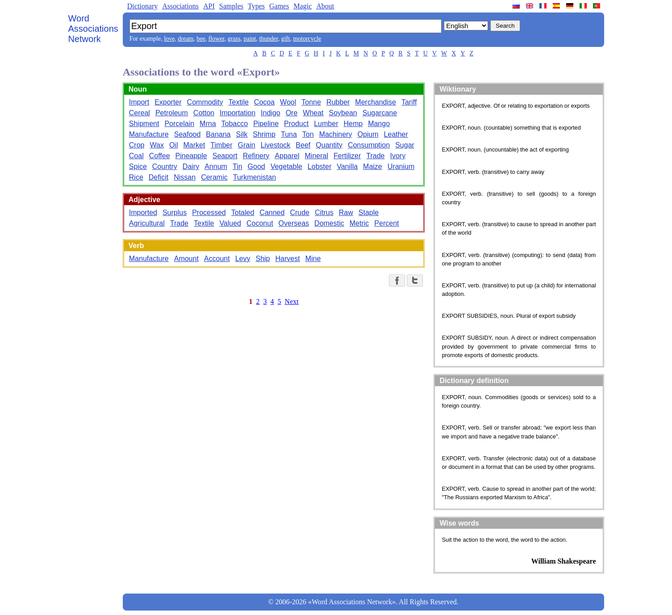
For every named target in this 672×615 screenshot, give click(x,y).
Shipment (144, 123)
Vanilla (347, 166)
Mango (379, 123)
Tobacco (234, 123)
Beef (303, 145)
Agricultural (147, 223)
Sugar (404, 145)
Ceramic (214, 177)
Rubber (338, 102)
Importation (237, 113)
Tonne (311, 102)
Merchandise (375, 102)
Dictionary (142, 6)
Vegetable (286, 166)
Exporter (167, 102)
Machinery (335, 134)
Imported (143, 212)
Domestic (329, 223)
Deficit (158, 177)
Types (256, 6)
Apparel (287, 156)
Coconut (259, 223)
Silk (242, 134)
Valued (230, 223)
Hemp (353, 123)
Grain (246, 145)
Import (139, 102)
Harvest (287, 258)
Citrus (324, 212)
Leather (396, 134)
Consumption (369, 145)
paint (249, 38)
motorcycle (307, 38)
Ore (292, 113)
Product (296, 123)
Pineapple (191, 156)
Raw (346, 212)
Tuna (289, 134)
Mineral (316, 156)
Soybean (343, 113)
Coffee (159, 156)
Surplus (175, 212)
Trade (375, 156)
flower (217, 38)
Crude (299, 212)
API (209, 6)
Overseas (294, 223)
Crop (137, 145)
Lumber (326, 123)
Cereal (139, 113)
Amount (186, 258)
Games (279, 6)
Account (217, 258)
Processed (209, 212)
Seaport (225, 156)
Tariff (409, 102)
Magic (302, 6)
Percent (386, 223)
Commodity (205, 102)
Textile (239, 102)
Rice (136, 177)
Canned (271, 212)
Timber (221, 145)
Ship (262, 258)
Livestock (276, 145)
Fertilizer (347, 156)
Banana (218, 134)
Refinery (256, 156)
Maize (372, 166)
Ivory (398, 156)
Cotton (203, 113)
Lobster (319, 166)
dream (185, 38)
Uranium (401, 166)
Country (164, 166)
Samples (231, 6)
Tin (237, 166)
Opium (367, 134)
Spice (138, 166)
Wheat (313, 113)
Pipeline (266, 123)
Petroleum (171, 113)
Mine (313, 258)
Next (292, 301)
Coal (136, 156)
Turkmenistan (254, 177)
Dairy (191, 166)
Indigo (270, 113)
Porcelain (179, 123)
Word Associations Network (93, 28)
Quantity (329, 145)
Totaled (243, 212)
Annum (216, 166)
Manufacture (149, 134)
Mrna (208, 123)
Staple (369, 212)
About (325, 6)
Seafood (187, 134)
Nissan (185, 177)
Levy (242, 258)
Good (256, 166)
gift (285, 38)
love (169, 38)
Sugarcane (380, 113)
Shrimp (264, 134)
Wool (288, 102)
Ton (308, 134)
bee (200, 38)
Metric (359, 223)
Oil (173, 145)
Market (194, 145)
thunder (268, 38)
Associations (180, 6)
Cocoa (264, 102)
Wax (156, 145)
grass (234, 38)
